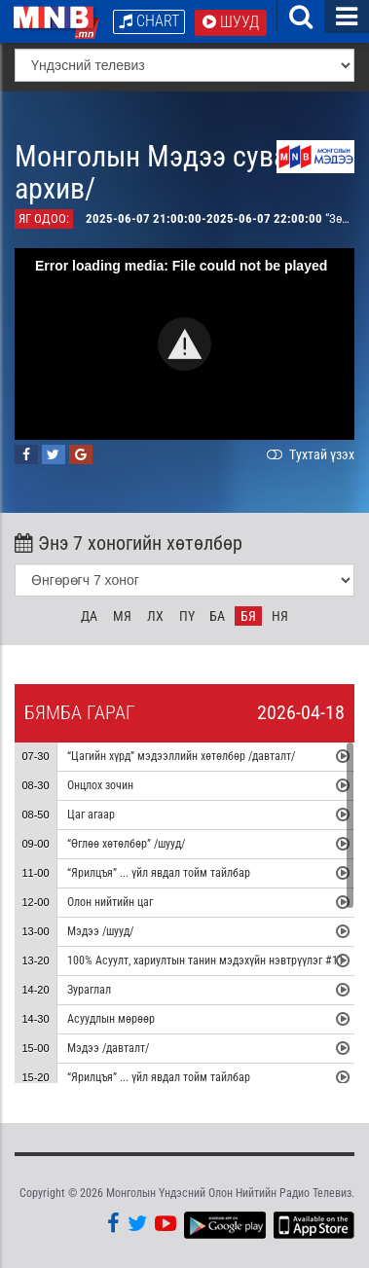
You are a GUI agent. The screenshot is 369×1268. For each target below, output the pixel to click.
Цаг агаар (91, 814)
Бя (248, 616)
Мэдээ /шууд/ (100, 931)
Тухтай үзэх (308, 454)
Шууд (231, 22)
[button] (184, 344)
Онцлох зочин (100, 785)
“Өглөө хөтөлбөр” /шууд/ (126, 844)
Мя (122, 616)
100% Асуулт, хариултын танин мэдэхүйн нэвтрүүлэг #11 (205, 960)
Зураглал (89, 989)
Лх (155, 616)
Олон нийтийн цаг (110, 902)
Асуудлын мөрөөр (111, 1019)
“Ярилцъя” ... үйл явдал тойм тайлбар (158, 873)
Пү (187, 616)
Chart (149, 21)
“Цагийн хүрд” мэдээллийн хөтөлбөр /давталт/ (181, 756)
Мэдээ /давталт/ (108, 1048)
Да (89, 616)
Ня (280, 616)
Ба (217, 616)
